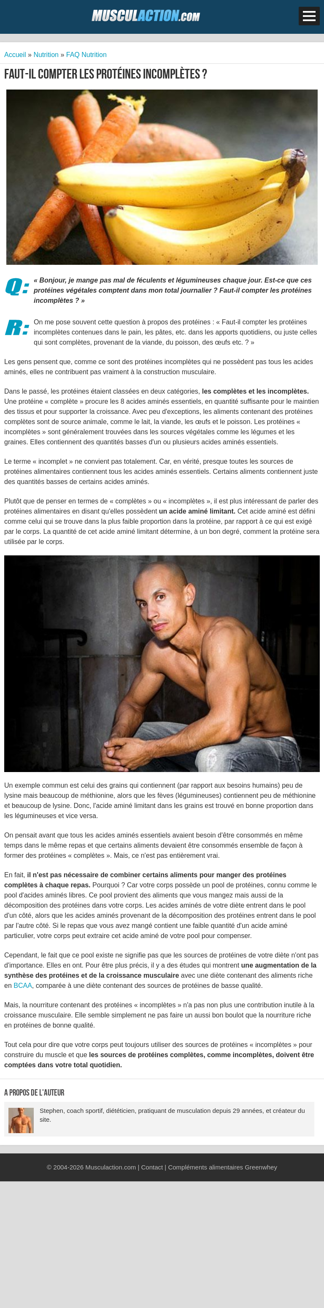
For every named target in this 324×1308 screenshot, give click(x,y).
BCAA (23, 985)
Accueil (15, 54)
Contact (152, 1167)
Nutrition (46, 54)
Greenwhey (261, 1167)
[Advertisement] (162, 1245)
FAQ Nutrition (86, 54)
